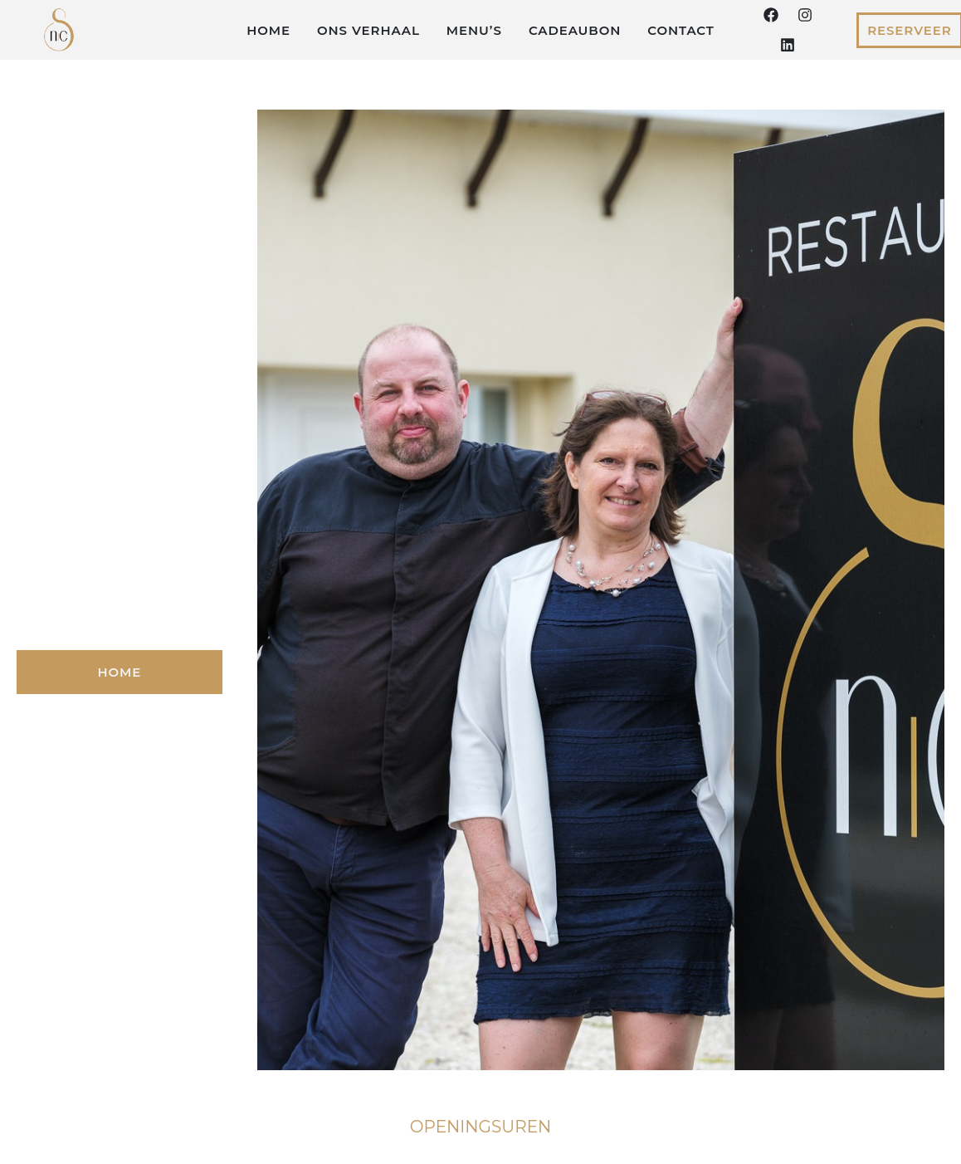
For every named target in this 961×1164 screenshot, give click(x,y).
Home (268, 30)
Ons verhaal (368, 30)
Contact (681, 30)
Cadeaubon (575, 30)
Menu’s (474, 30)
